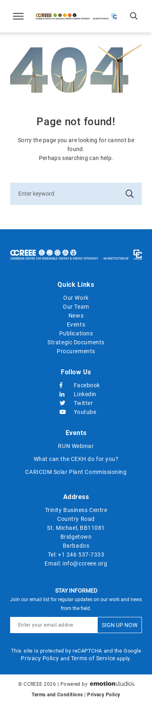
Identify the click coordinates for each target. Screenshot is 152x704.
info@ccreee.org (84, 563)
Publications (76, 333)
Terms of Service (93, 658)
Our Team (76, 306)
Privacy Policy (40, 658)
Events (76, 324)
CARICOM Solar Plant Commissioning (75, 472)
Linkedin (76, 394)
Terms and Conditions (57, 695)
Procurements (76, 351)
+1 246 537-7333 (81, 554)
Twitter (76, 403)
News (76, 315)
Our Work (75, 297)
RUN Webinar (76, 446)
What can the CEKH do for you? (76, 459)
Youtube (76, 411)
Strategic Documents (75, 342)
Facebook (76, 385)
